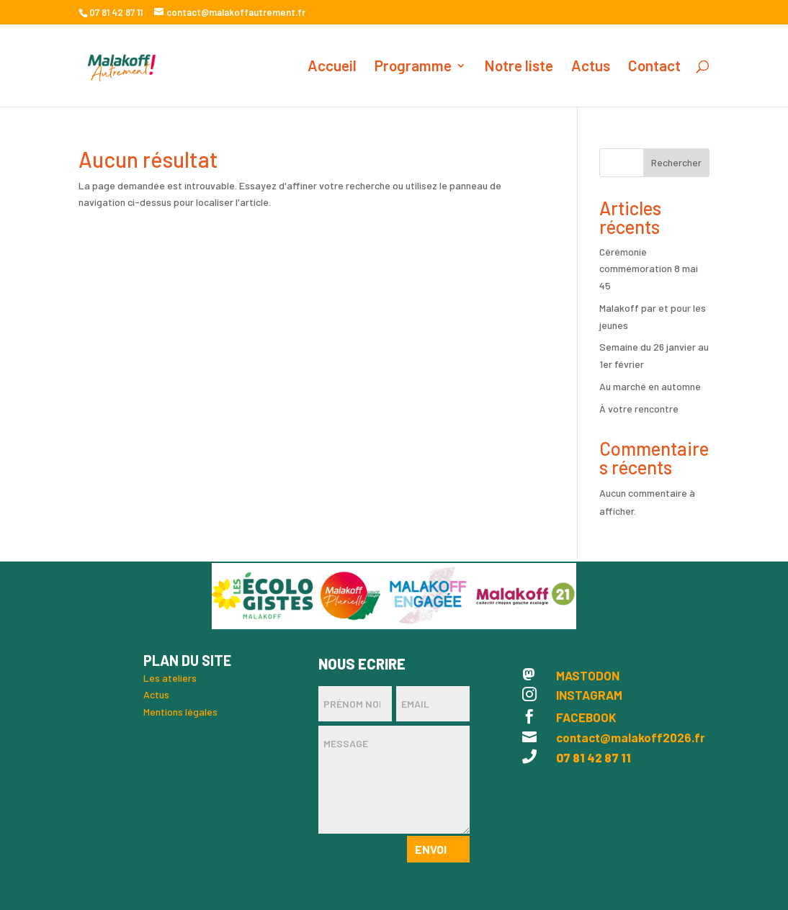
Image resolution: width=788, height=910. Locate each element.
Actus (590, 67)
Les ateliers (170, 678)
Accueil (332, 67)
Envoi (431, 849)
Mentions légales (180, 712)
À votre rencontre (639, 408)
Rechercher (676, 162)
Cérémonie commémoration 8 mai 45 (648, 268)
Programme (413, 67)
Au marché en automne (650, 386)
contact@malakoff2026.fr (630, 737)
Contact (654, 67)
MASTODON (587, 675)
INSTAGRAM (589, 695)
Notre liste (518, 67)
